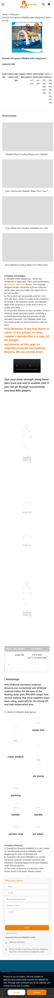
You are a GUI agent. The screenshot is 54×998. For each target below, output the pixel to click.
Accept (16, 992)
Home (4, 14)
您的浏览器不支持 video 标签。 (27, 366)
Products (14, 14)
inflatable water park (16, 284)
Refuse (36, 992)
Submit (27, 928)
